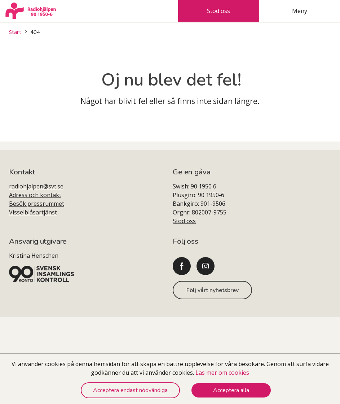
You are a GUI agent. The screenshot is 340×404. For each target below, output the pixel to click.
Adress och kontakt (35, 195)
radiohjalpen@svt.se (36, 186)
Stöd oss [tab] (218, 11)
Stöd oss (184, 221)
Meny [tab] (299, 11)
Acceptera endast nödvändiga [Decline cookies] (130, 390)
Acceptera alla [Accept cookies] (231, 390)
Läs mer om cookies (222, 373)
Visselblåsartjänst (33, 212)
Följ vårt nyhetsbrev (212, 290)
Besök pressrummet (36, 204)
